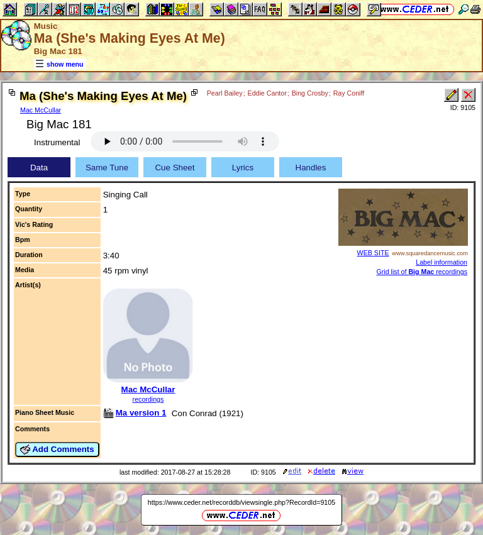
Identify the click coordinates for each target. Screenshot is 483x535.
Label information (441, 262)
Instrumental (57, 142)
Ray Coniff (349, 93)
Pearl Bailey (225, 93)
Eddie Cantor (267, 93)
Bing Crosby (310, 93)
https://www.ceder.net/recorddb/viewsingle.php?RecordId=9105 (241, 502)
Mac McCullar (40, 110)
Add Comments (57, 449)
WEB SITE (373, 252)
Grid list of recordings (421, 271)
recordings (148, 399)
